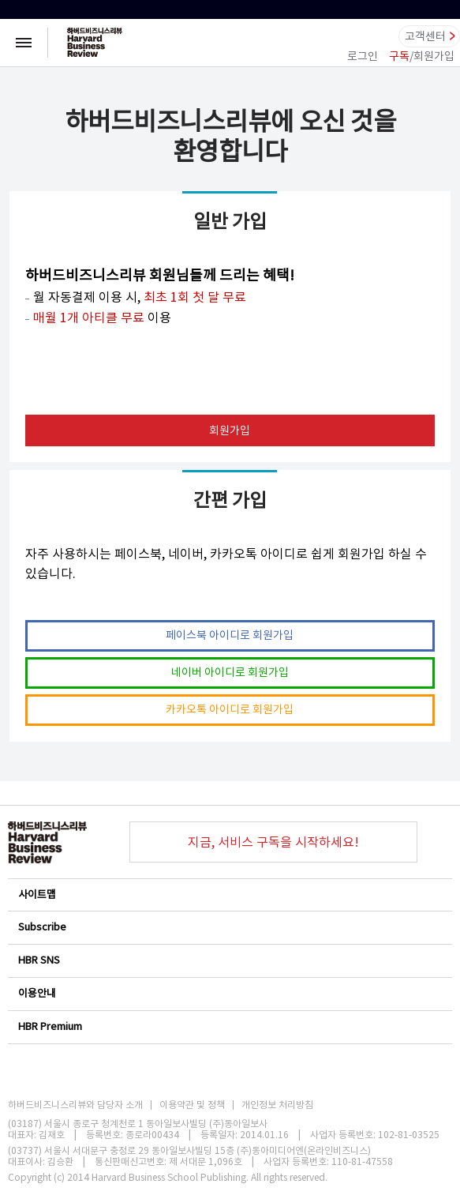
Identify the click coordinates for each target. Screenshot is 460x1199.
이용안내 (229, 993)
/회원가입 (421, 56)
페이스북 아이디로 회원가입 (230, 635)
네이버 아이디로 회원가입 (230, 672)
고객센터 (425, 36)
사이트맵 (229, 894)
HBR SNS (229, 960)
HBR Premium (229, 1026)
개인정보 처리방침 (277, 1105)
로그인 (362, 56)
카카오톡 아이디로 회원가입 (230, 709)
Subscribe (229, 927)
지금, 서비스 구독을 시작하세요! (273, 842)
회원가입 (229, 430)
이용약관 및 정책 (192, 1105)
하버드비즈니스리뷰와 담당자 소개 (75, 1105)
